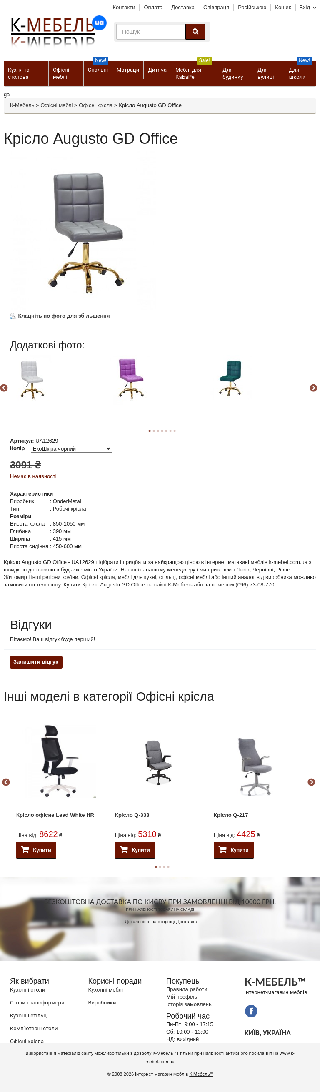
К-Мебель (22, 105)
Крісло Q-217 (231, 815)
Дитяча (157, 70)
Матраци (128, 70)
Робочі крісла (69, 509)
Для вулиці (266, 73)
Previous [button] (6, 783)
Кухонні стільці (29, 1015)
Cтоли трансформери (37, 1002)
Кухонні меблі (105, 990)
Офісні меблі (61, 73)
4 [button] (168, 867)
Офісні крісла (95, 105)
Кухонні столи (27, 990)
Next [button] (313, 388)
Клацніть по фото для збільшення (60, 316)
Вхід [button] (305, 7)
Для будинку (232, 73)
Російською (252, 7)
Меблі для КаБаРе (193, 70)
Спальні (98, 67)
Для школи (300, 70)
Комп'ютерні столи (34, 1028)
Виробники (102, 1002)
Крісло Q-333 (132, 815)
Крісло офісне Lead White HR (55, 815)
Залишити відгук (35, 662)
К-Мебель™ (200, 1074)
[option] (59, 386)
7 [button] (174, 431)
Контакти (123, 7)
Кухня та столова (19, 73)
